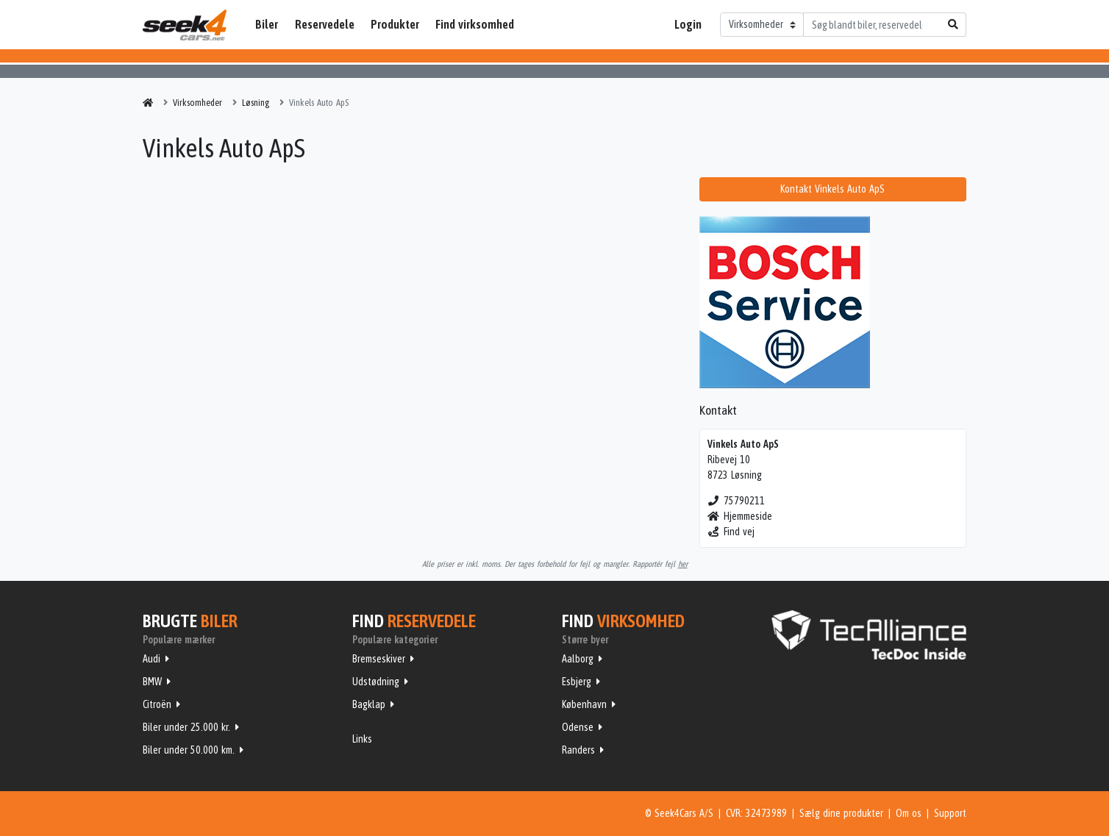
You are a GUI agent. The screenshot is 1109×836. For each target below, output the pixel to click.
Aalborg (577, 659)
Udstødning (375, 681)
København (584, 704)
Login (688, 24)
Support (950, 813)
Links (362, 739)
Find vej (731, 531)
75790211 (736, 501)
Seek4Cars (185, 25)
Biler (266, 24)
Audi (151, 659)
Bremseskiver (378, 659)
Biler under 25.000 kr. (186, 727)
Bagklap (368, 704)
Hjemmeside (740, 516)
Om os (908, 813)
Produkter (395, 24)
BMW (152, 681)
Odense (577, 727)
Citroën (157, 704)
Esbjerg (576, 681)
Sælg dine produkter (841, 813)
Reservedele (324, 24)
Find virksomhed (474, 24)
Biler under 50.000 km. (189, 750)
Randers (578, 750)
